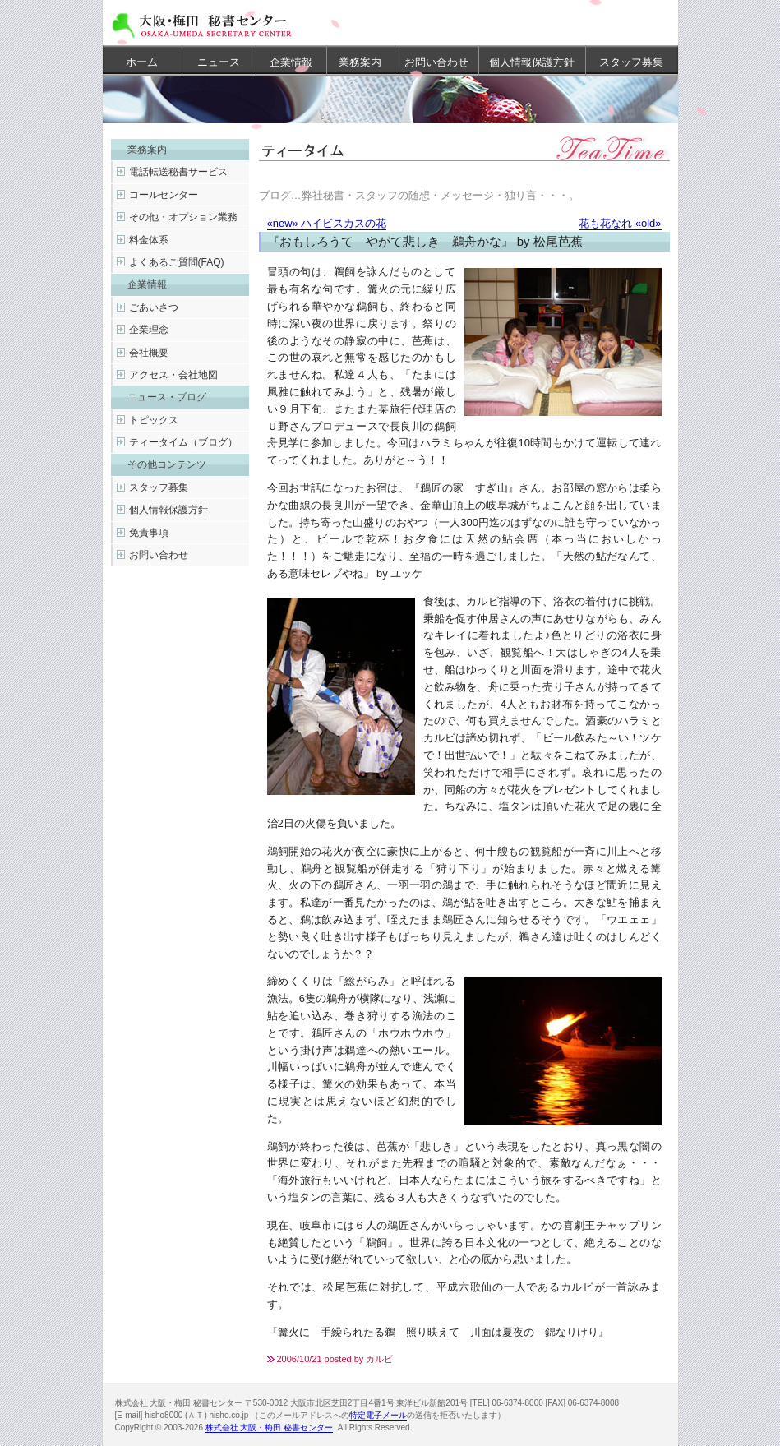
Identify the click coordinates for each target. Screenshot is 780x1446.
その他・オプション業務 (183, 217)
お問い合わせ (436, 62)
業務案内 (360, 62)
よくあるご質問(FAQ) (176, 262)
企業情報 (291, 62)
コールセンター (163, 195)
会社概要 (148, 352)
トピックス (153, 420)
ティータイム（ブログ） (183, 442)
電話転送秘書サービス (178, 172)
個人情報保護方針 (532, 62)
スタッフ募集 (631, 62)
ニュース (218, 62)
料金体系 (148, 240)
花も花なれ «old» (620, 223)
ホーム (142, 62)
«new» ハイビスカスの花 (327, 223)
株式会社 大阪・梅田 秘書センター (269, 1427)
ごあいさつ (153, 307)
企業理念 (148, 329)
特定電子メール (378, 1415)
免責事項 (148, 532)
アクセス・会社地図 (173, 375)
